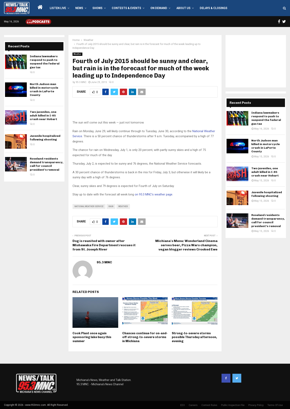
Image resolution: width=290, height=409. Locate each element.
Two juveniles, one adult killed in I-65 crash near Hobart (43, 115)
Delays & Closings (213, 8)
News (79, 8)
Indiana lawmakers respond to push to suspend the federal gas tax (44, 62)
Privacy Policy (256, 405)
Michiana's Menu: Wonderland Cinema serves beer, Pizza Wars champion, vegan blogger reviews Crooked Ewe (186, 245)
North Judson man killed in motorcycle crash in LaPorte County (44, 89)
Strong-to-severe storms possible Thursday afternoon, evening (194, 337)
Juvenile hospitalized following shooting (45, 137)
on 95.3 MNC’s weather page (153, 194)
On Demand (158, 8)
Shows (97, 8)
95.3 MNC (81, 82)
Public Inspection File (232, 405)
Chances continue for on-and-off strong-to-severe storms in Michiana (145, 337)
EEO (182, 405)
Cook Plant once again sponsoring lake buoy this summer (91, 337)
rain (111, 206)
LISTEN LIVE (58, 8)
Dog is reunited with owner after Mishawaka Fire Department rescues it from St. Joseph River (104, 245)
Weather (77, 54)
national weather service (89, 206)
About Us (183, 8)
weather (123, 206)
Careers (193, 405)
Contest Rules (209, 405)
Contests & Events (126, 8)
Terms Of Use (275, 405)
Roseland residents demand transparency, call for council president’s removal (46, 164)
